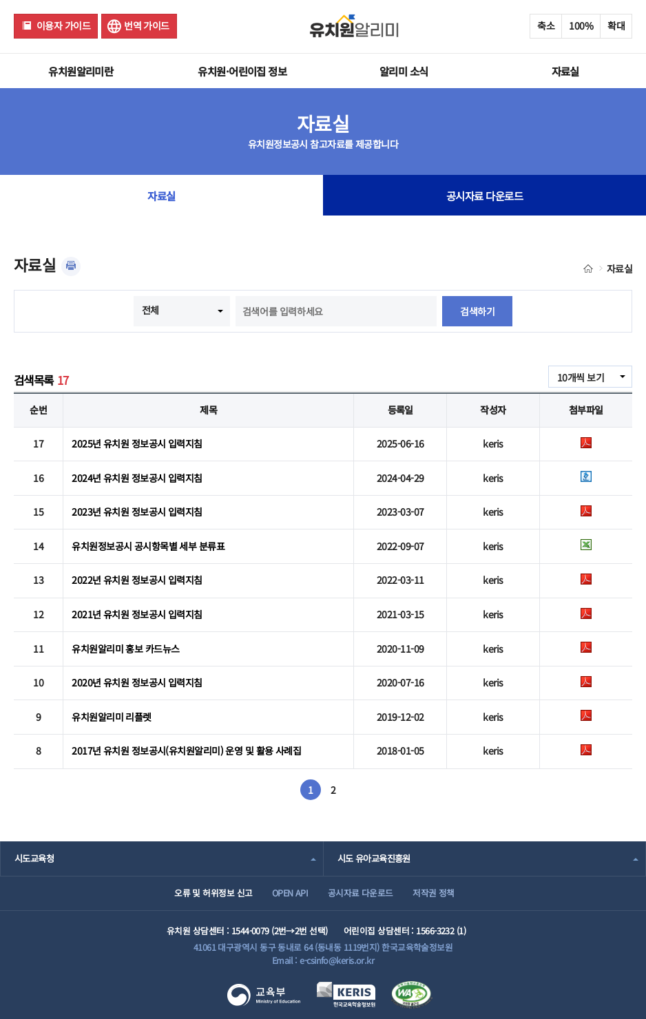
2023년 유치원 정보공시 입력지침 (137, 511)
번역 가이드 (146, 25)
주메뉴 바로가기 (0, 0)
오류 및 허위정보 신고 (213, 892)
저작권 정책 (434, 892)
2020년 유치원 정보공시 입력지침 (137, 682)
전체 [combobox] (150, 310)
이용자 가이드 (63, 25)
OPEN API (290, 892)
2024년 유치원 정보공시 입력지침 (137, 478)
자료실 (565, 70)
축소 (545, 25)
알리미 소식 (403, 70)
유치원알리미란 (80, 70)
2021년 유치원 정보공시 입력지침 (137, 614)
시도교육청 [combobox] (34, 858)
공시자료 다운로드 (484, 195)
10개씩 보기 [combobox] (580, 377)
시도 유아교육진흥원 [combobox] (373, 858)
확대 (616, 25)
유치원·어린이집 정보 (242, 70)
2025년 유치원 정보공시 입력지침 (137, 443)
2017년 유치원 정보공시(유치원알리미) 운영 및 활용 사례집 (186, 750)
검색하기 (477, 311)
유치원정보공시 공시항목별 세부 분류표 (148, 546)
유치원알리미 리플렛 (111, 717)
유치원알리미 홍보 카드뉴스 (125, 648)
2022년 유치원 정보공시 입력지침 (137, 580)
